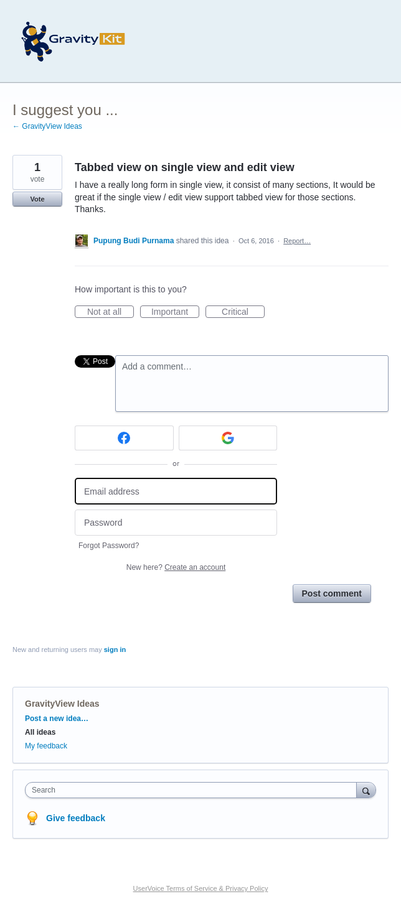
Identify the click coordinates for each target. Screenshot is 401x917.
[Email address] (176, 491)
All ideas (40, 732)
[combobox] (193, 790)
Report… (297, 240)
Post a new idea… (56, 718)
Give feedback (75, 818)
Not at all (110, 312)
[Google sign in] (228, 438)
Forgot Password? (108, 545)
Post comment (332, 593)
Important (175, 312)
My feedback (46, 746)
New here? (175, 567)
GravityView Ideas (62, 704)
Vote (37, 199)
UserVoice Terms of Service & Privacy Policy (200, 888)
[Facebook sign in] (124, 438)
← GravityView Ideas (47, 126)
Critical (243, 312)
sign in (115, 649)
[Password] (176, 523)
